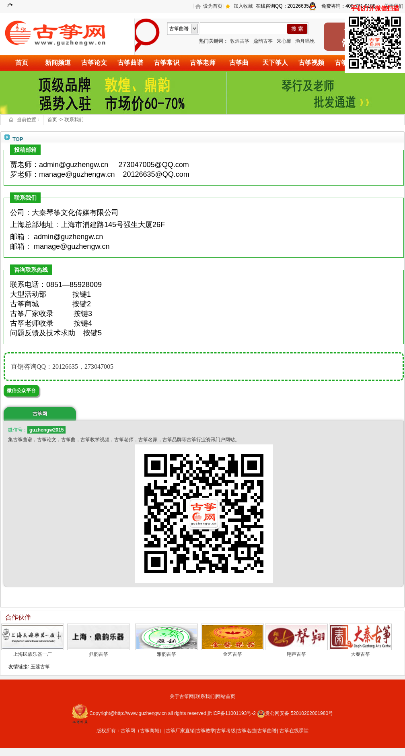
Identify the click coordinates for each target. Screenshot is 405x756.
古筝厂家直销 (180, 730)
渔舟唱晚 (305, 41)
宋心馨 (284, 41)
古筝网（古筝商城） (142, 730)
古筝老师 (203, 62)
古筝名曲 (246, 730)
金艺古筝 (232, 654)
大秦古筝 (360, 654)
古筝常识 (166, 62)
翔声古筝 (296, 654)
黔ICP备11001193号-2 (232, 713)
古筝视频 (311, 62)
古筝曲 (239, 62)
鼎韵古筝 (263, 41)
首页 (21, 62)
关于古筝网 (182, 696)
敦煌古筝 (239, 41)
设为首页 (212, 6)
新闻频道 (58, 62)
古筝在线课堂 (294, 730)
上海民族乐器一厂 (32, 654)
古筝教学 (205, 730)
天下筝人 (275, 62)
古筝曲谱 (130, 62)
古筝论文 (94, 62)
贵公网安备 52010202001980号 (295, 713)
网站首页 (225, 696)
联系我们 (74, 119)
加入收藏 (243, 6)
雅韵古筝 (166, 654)
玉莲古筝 (40, 666)
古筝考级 (226, 730)
